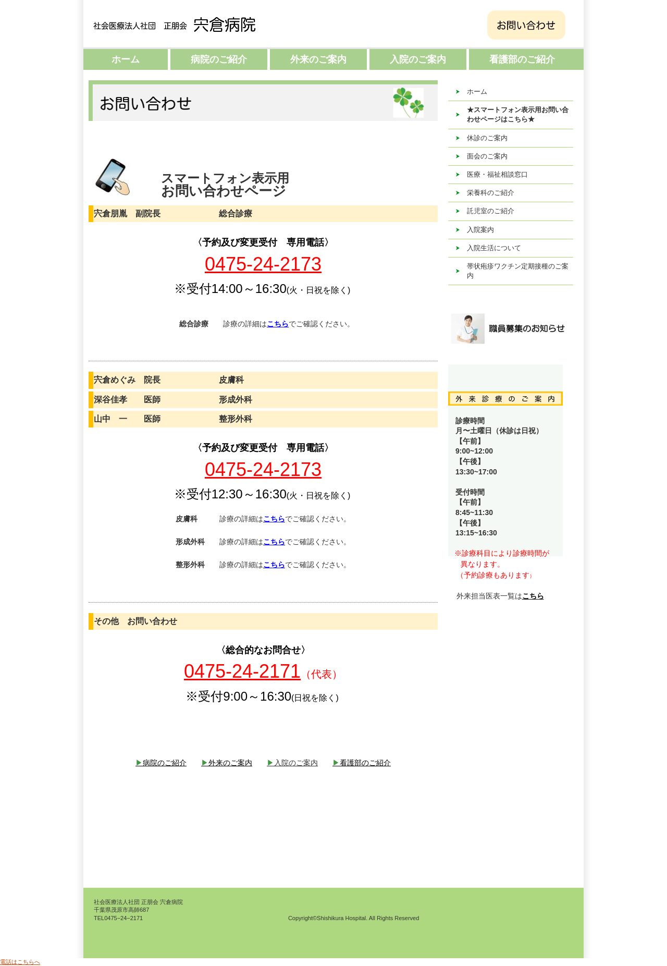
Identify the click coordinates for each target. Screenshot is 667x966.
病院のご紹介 (219, 59)
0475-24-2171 (242, 671)
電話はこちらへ (20, 962)
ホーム (125, 59)
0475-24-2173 (263, 264)
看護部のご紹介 (522, 59)
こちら (533, 596)
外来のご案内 (318, 59)
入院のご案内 (418, 59)
